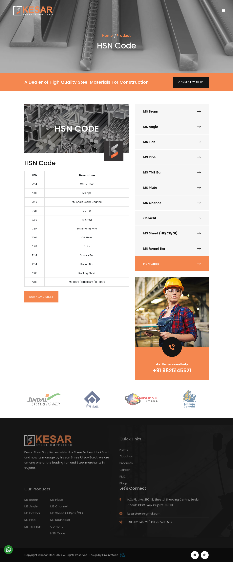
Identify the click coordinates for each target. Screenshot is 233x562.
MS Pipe (172, 157)
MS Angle (172, 126)
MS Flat (172, 142)
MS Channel (172, 202)
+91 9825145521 (172, 370)
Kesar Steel (48, 555)
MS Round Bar (172, 248)
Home (107, 35)
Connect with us (191, 82)
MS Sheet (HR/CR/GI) (172, 233)
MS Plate (172, 187)
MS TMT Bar (172, 172)
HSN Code (172, 263)
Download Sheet (41, 297)
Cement (172, 218)
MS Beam (172, 111)
